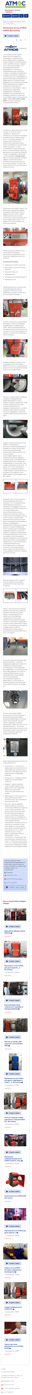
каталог (6, 16)
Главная (5, 21)
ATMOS (17, 972)
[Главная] (15, 8)
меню (15, 16)
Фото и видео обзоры (8, 23)
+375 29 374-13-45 (10, 875)
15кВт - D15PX (7, 99)
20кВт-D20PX (16, 99)
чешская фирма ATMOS (10, 54)
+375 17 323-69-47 (10, 883)
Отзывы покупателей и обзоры (17, 21)
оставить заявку (13, 36)
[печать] (21, 39)
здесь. (5, 415)
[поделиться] (16, 39)
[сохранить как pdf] (25, 39)
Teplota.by (9, 12)
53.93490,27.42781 (8, 1381)
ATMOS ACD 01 (14, 291)
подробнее (7, 936)
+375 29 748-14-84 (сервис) (13, 879)
